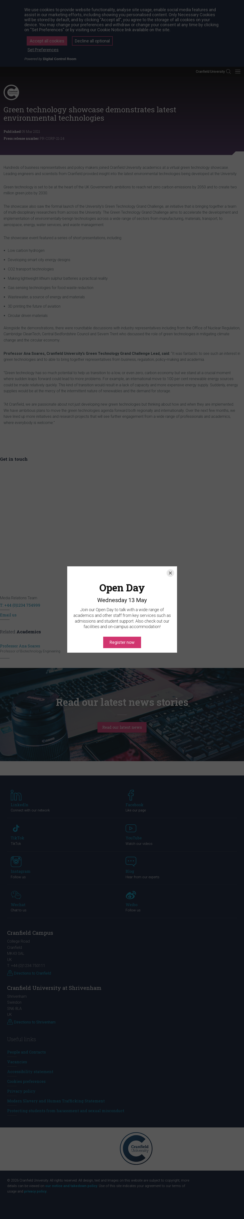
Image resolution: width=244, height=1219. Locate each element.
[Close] (170, 551)
